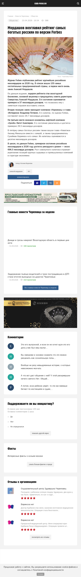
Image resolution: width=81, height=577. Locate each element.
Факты (12, 449)
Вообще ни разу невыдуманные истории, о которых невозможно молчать (45, 366)
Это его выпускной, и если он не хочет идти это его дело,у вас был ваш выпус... (45, 346)
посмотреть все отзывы (40, 537)
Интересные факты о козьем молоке (25, 456)
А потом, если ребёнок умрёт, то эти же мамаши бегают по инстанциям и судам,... (44, 387)
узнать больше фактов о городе (40, 464)
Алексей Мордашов (16, 171)
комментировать (23, 177)
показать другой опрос (40, 433)
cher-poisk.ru (40, 3)
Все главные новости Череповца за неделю (40, 288)
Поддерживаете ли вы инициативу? (31, 404)
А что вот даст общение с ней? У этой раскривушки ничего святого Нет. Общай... (45, 377)
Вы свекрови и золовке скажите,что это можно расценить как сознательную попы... (43, 356)
